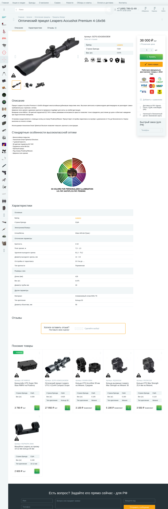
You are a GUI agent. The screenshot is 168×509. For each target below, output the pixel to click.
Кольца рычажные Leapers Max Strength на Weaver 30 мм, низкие (117, 385)
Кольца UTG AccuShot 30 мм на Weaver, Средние (88, 384)
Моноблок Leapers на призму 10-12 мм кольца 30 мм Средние (27, 449)
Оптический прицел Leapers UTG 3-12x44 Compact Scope (57, 384)
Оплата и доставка (106, 3)
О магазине (45, 3)
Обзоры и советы (85, 3)
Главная (5, 3)
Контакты (123, 3)
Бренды (32, 3)
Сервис (58, 3)
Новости (69, 3)
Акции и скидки (18, 3)
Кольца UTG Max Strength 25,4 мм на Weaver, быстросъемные (147, 385)
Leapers (120, 45)
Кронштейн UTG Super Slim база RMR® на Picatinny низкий (26, 385)
